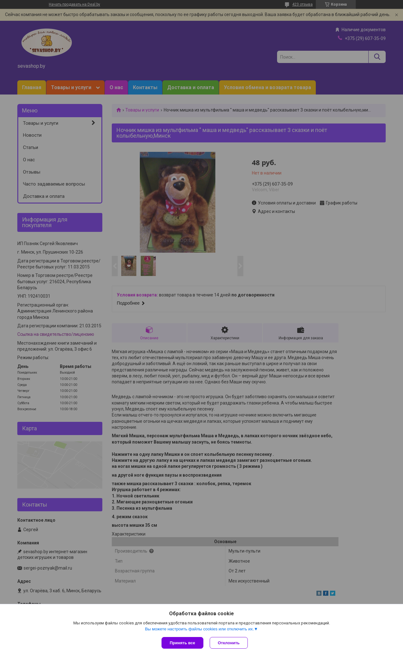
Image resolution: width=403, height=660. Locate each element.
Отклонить (229, 642)
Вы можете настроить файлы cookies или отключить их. (199, 629)
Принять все (182, 642)
